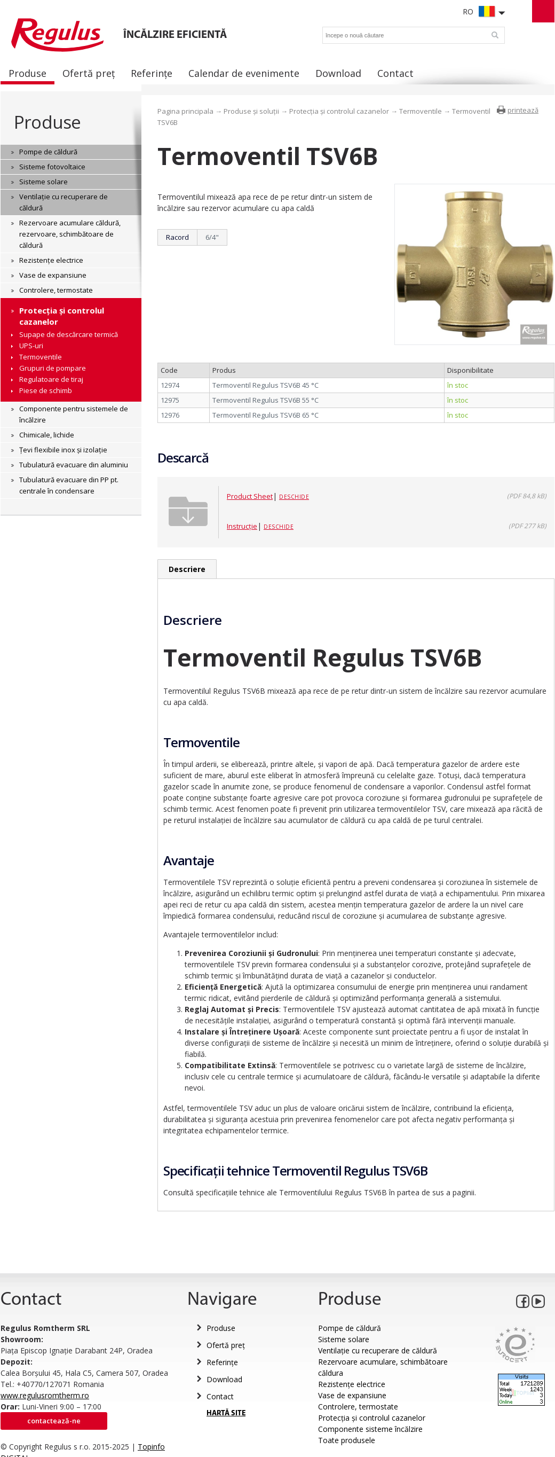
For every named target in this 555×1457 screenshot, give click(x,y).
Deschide (294, 496)
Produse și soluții (251, 111)
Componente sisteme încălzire (370, 1429)
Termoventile (420, 111)
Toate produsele (346, 1440)
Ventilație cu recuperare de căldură (377, 1350)
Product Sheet (250, 496)
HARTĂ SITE (226, 1413)
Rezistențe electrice (351, 1384)
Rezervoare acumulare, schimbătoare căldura (383, 1367)
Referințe (222, 1362)
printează (523, 110)
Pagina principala (185, 111)
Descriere (187, 569)
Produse (47, 122)
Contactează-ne (54, 1420)
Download (224, 1379)
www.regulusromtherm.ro (45, 1395)
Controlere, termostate (358, 1406)
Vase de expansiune (352, 1395)
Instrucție (242, 526)
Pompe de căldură (349, 1328)
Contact (220, 1396)
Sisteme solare (343, 1339)
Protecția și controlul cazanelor (339, 111)
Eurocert (515, 1344)
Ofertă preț (226, 1345)
